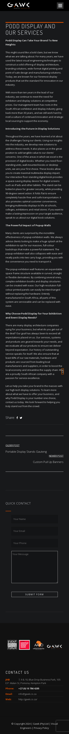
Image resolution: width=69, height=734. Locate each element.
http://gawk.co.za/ (27, 699)
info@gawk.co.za (27, 694)
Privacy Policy (41, 728)
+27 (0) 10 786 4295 (28, 688)
